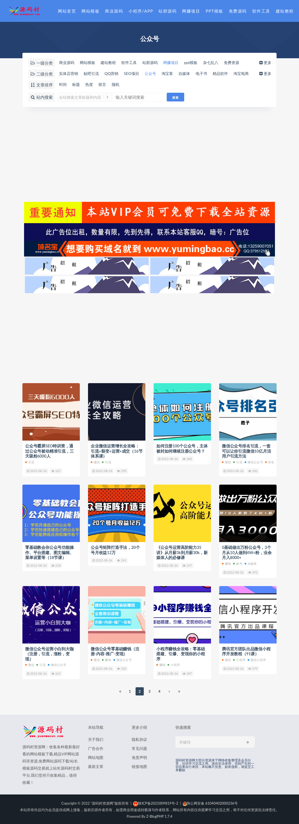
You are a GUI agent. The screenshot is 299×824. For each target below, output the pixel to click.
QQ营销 (114, 73)
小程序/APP (140, 10)
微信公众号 (254, 462)
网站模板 (90, 10)
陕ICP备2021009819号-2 (155, 802)
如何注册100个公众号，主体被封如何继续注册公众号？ (182, 448)
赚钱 (226, 562)
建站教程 (285, 10)
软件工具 (261, 10)
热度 (91, 84)
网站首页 (67, 10)
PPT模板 (214, 10)
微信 (95, 462)
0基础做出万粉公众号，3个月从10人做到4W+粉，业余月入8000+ (247, 552)
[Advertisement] (149, 153)
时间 (62, 84)
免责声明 (139, 756)
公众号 (156, 73)
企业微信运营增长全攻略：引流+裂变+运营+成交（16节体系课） (115, 451)
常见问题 (139, 747)
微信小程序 (257, 658)
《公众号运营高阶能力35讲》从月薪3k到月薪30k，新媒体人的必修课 (182, 552)
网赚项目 (191, 10)
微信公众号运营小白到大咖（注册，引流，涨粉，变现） (49, 652)
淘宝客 (175, 73)
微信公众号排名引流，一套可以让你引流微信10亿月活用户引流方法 (246, 451)
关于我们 (95, 738)
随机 (119, 84)
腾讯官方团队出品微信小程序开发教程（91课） (246, 650)
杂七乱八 (221, 62)
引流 (29, 462)
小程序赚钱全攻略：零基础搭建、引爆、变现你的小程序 (180, 652)
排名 (269, 462)
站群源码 (168, 10)
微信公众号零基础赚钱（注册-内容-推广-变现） (115, 650)
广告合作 (95, 747)
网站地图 (95, 756)
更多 (266, 62)
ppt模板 (200, 62)
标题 (77, 84)
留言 (105, 84)
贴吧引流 (93, 73)
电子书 (211, 73)
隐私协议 (139, 738)
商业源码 (114, 10)
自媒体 (193, 73)
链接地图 (139, 765)
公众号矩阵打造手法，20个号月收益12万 (115, 549)
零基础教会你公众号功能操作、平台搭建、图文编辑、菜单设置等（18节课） (49, 552)
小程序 (174, 663)
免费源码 (238, 10)
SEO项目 (136, 73)
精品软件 (232, 73)
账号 (237, 562)
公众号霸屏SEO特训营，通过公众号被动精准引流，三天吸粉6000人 (49, 451)
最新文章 (95, 765)
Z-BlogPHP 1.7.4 (159, 815)
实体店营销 (68, 73)
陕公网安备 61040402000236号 (210, 802)
